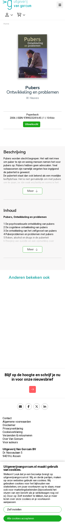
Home (6, 24)
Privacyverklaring (13, 428)
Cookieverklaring (13, 432)
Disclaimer (9, 425)
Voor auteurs (10, 442)
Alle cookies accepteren (20, 518)
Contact (7, 418)
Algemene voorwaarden (17, 421)
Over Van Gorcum (13, 439)
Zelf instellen (14, 509)
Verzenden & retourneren (17, 435)
